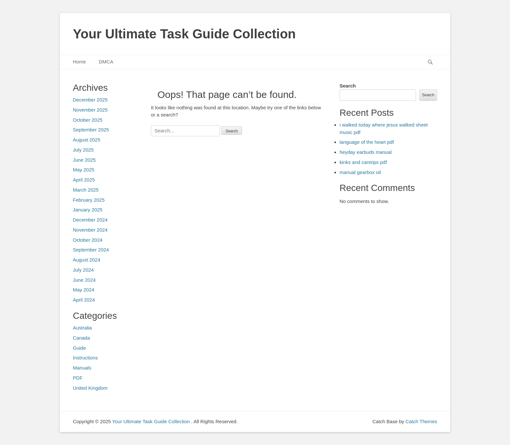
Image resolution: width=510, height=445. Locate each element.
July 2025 (83, 150)
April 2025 (84, 179)
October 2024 (87, 240)
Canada (81, 338)
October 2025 (87, 120)
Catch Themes (421, 421)
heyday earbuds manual (366, 152)
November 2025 (90, 110)
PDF (78, 378)
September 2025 (91, 129)
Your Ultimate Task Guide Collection (184, 34)
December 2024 (90, 219)
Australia (82, 327)
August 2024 (86, 260)
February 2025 (89, 200)
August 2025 (86, 139)
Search (348, 85)
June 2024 (84, 280)
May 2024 (83, 289)
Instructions (85, 357)
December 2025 (90, 99)
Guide (79, 348)
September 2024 (91, 249)
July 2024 (83, 270)
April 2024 (84, 300)
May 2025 (83, 169)
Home (79, 61)
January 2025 (87, 209)
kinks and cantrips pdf (363, 162)
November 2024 (90, 230)
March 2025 (86, 190)
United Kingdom (90, 388)
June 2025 (84, 160)
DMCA (106, 61)
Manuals (82, 368)
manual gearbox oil (360, 172)
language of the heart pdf (367, 142)
